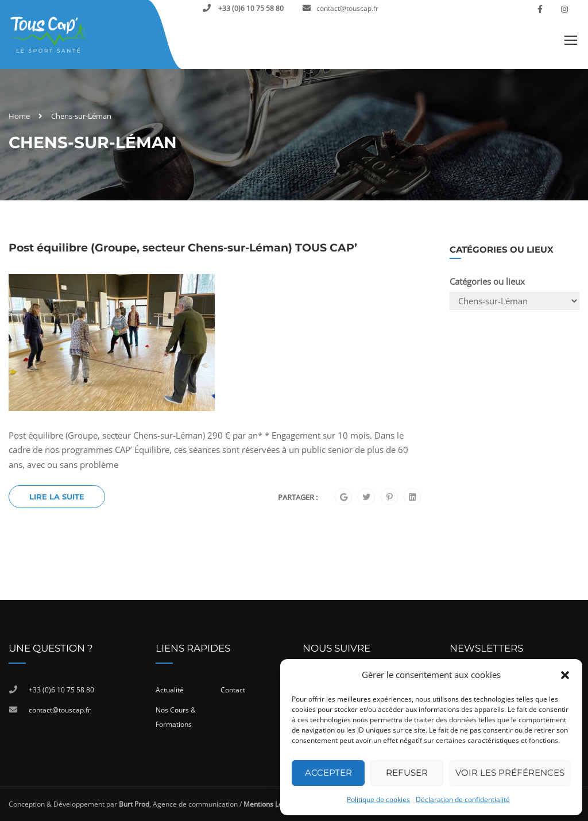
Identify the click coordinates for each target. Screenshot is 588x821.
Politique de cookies (378, 799)
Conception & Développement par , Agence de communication (123, 804)
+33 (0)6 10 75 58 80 (250, 8)
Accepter (328, 772)
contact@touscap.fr (347, 8)
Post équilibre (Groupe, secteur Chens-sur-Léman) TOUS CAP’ (183, 247)
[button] (565, 675)
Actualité (170, 690)
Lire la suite (56, 496)
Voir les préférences (509, 772)
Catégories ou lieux (487, 281)
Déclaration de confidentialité (463, 799)
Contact (232, 690)
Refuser (407, 772)
